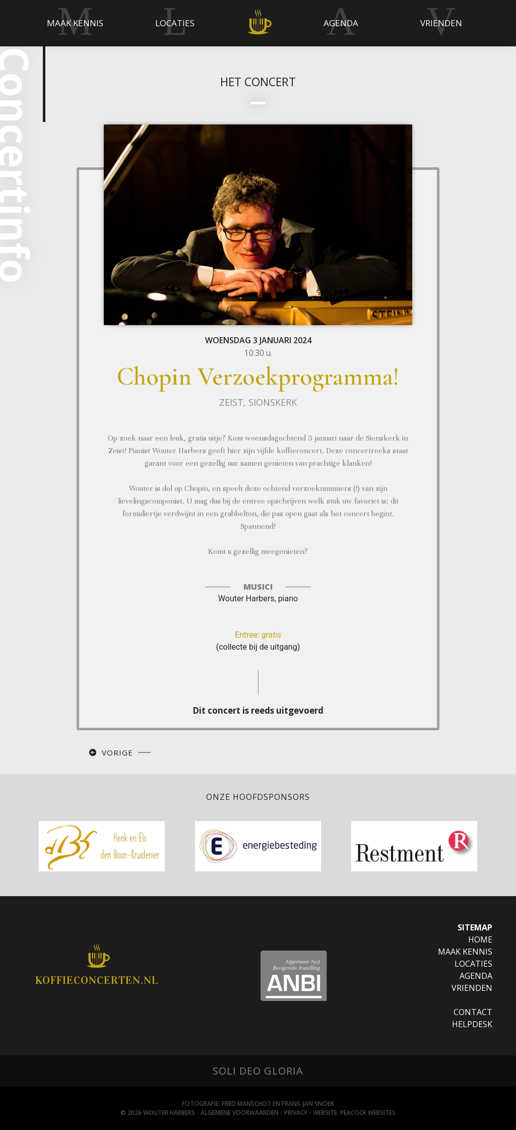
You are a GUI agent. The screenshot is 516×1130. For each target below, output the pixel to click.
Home (480, 939)
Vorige (117, 752)
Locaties (473, 963)
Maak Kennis (465, 951)
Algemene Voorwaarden (240, 1112)
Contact (473, 1012)
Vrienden (472, 987)
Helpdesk (472, 1024)
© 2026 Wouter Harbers (157, 1112)
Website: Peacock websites (354, 1112)
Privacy (295, 1112)
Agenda (476, 975)
